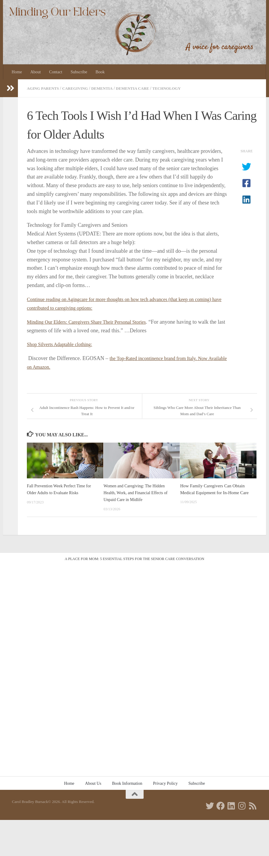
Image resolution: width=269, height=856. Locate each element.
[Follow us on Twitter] (210, 805)
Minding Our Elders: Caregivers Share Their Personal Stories (93, 321)
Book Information (127, 782)
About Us (93, 782)
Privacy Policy (165, 782)
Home (17, 71)
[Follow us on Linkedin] (231, 805)
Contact (55, 71)
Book (100, 71)
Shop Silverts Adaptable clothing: (63, 344)
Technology (176, 88)
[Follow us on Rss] (253, 805)
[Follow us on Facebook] (220, 805)
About (35, 71)
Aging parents (44, 88)
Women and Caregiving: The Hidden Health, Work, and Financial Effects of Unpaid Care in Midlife (138, 492)
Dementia (107, 88)
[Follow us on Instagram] (242, 805)
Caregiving (79, 88)
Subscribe (78, 71)
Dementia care (140, 88)
